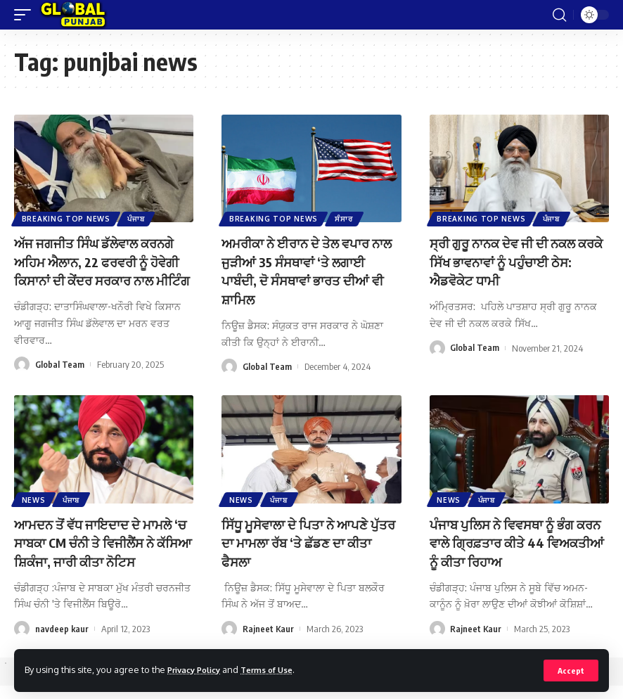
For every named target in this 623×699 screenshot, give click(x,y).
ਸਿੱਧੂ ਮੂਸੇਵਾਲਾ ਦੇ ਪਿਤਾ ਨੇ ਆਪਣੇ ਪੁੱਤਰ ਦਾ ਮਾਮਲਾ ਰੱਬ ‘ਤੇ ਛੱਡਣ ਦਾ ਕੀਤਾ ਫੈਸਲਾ (303, 557)
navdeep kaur (62, 642)
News (34, 514)
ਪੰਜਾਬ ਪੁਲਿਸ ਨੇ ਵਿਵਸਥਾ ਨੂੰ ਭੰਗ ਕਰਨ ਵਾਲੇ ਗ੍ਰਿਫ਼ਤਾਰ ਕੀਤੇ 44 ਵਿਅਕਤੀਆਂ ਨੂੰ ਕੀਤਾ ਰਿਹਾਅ (509, 557)
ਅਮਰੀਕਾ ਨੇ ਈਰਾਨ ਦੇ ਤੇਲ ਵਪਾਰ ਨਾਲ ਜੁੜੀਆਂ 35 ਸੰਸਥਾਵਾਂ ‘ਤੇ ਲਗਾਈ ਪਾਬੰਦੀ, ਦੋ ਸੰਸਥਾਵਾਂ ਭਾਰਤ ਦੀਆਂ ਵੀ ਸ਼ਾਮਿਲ (307, 269)
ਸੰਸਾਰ (346, 218)
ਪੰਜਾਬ (138, 218)
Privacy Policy (198, 669)
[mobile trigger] (26, 15)
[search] (559, 15)
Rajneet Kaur (269, 642)
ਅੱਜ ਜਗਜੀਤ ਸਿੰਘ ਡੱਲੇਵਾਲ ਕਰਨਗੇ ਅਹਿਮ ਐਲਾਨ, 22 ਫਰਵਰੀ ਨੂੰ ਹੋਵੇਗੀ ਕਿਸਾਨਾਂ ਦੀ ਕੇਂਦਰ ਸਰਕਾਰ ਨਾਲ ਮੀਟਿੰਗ (102, 269)
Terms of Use (279, 669)
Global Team (59, 381)
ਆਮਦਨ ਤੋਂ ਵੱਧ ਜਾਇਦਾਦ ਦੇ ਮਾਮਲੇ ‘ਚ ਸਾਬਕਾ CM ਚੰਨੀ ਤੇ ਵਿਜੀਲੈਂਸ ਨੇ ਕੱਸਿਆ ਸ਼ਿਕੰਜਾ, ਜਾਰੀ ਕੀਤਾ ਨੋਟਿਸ (102, 557)
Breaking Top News (67, 218)
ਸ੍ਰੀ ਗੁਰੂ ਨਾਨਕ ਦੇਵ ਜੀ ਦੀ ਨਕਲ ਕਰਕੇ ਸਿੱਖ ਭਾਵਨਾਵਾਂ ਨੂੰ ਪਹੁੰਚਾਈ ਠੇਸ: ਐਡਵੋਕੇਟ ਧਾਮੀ (511, 260)
